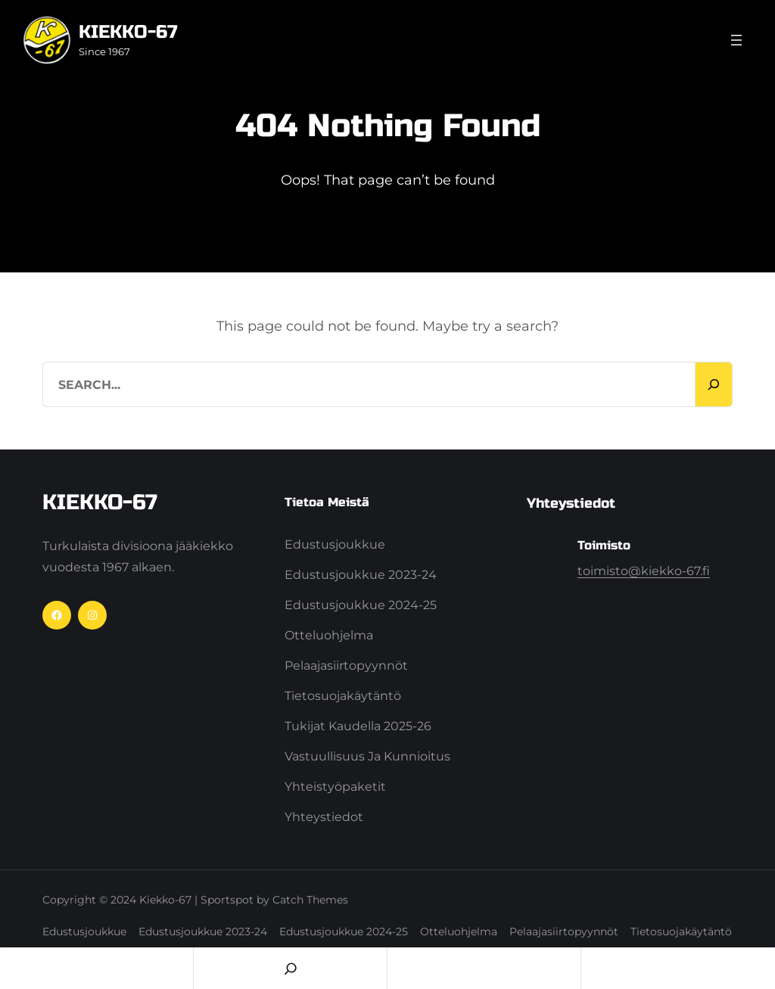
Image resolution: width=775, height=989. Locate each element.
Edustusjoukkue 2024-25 (361, 605)
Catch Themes (310, 900)
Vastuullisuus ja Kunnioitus (367, 756)
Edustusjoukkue (335, 544)
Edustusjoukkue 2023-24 (361, 575)
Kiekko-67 (128, 32)
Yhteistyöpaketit (335, 786)
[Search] (714, 384)
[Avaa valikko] (736, 40)
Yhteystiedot (324, 817)
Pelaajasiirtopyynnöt (346, 665)
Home (96, 968)
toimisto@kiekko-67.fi (643, 571)
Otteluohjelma (329, 635)
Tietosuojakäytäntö (343, 696)
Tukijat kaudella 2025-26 (358, 726)
